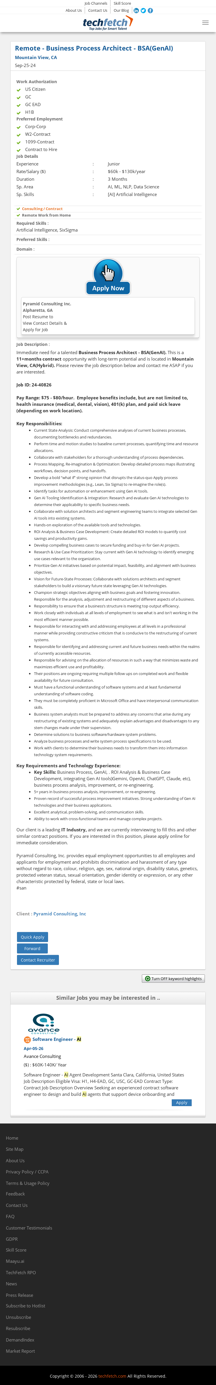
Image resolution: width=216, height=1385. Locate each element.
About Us (74, 10)
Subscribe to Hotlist (25, 1306)
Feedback (15, 1194)
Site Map (14, 1149)
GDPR (12, 1239)
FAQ (10, 1216)
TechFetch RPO (21, 1272)
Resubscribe (18, 1328)
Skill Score (122, 3)
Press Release (19, 1295)
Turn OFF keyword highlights (177, 978)
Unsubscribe (18, 1317)
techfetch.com (112, 1376)
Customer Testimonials (29, 1228)
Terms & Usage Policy (28, 1183)
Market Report (20, 1351)
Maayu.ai (15, 1261)
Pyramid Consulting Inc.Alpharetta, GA (47, 316)
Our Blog (121, 10)
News (11, 1284)
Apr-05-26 (33, 1048)
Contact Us (97, 10)
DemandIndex (20, 1340)
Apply (181, 1102)
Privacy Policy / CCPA (27, 1172)
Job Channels (96, 3)
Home (12, 1138)
